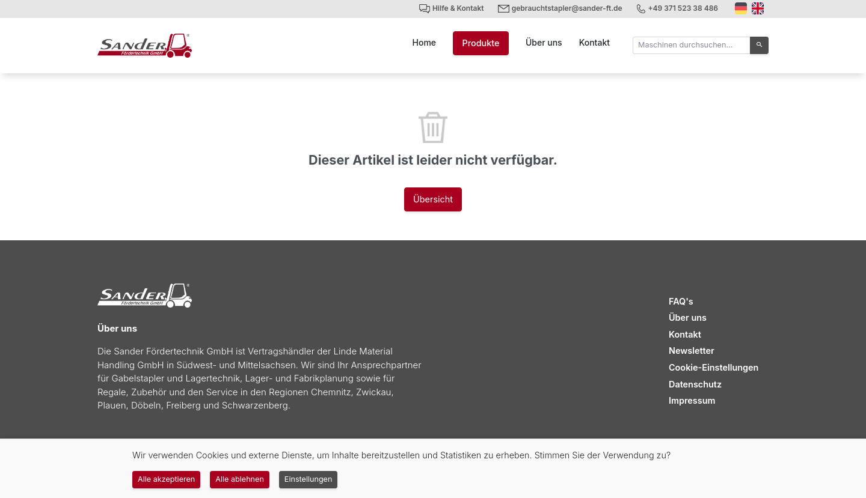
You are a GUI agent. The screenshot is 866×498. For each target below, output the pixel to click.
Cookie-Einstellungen (713, 367)
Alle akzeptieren (166, 479)
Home (425, 42)
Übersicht (433, 199)
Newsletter (691, 350)
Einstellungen (308, 479)
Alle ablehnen (239, 479)
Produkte (480, 43)
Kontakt (594, 42)
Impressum (692, 400)
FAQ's (681, 301)
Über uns (544, 42)
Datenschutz (695, 384)
